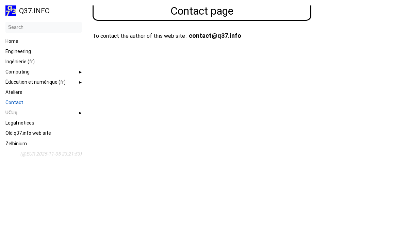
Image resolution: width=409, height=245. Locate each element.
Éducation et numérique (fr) (35, 82)
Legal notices (19, 123)
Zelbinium (16, 143)
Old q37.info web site (28, 133)
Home (11, 41)
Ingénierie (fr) (20, 61)
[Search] (43, 27)
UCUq (11, 112)
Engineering (18, 51)
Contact (14, 102)
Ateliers (13, 92)
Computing (17, 72)
